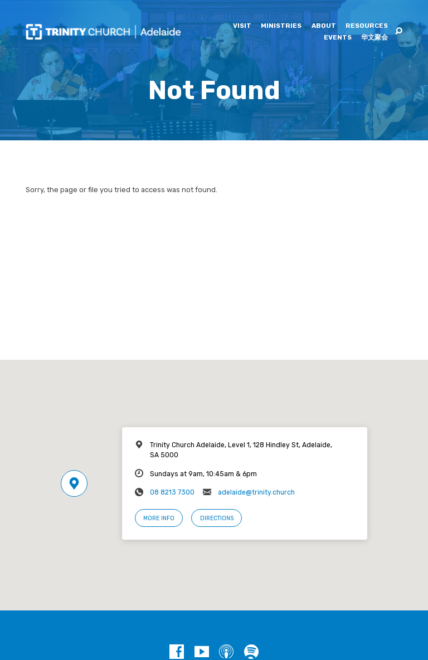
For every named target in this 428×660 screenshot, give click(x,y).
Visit (242, 26)
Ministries (281, 26)
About (324, 26)
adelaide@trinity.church (256, 492)
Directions (217, 518)
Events (338, 38)
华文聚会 (374, 38)
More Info (158, 518)
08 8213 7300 (172, 492)
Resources (367, 26)
